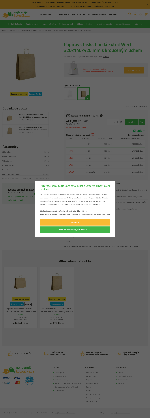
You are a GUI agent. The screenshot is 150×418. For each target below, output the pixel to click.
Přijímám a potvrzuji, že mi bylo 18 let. (75, 229)
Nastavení (75, 222)
